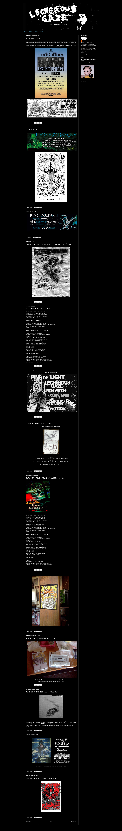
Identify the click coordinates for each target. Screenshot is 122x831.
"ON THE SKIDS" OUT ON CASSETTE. (41, 638)
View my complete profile (86, 54)
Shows (36, 31)
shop (44, 681)
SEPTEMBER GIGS (33, 38)
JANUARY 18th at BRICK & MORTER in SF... (43, 778)
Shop (47, 31)
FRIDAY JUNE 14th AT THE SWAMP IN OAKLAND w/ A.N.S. (49, 244)
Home (51, 821)
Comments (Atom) (35, 824)
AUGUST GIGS (31, 130)
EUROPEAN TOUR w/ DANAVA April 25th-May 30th (45, 478)
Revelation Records (53, 722)
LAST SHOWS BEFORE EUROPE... (39, 424)
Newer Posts (28, 821)
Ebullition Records (38, 722)
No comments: (30, 122)
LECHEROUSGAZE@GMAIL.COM (88, 62)
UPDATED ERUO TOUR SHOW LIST (40, 309)
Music (30, 31)
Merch (41, 31)
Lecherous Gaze (86, 41)
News (25, 31)
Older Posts (73, 821)
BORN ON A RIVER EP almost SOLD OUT (42, 692)
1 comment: (29, 237)
